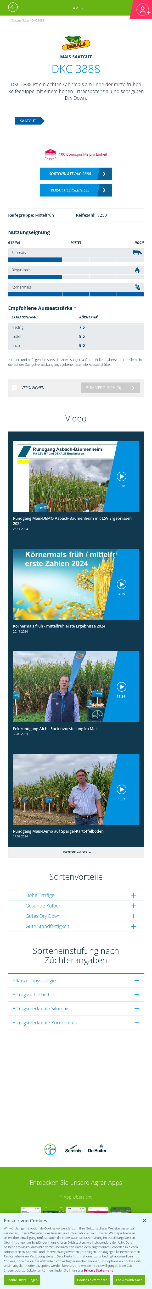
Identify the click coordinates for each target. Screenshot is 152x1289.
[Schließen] (144, 1220)
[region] (76, 1251)
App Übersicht (78, 1197)
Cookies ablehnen (129, 1280)
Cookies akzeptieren (92, 1280)
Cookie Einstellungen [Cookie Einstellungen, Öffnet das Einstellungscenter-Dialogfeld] (22, 1280)
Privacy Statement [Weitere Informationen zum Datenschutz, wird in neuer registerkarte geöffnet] (98, 1270)
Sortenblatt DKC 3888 (70, 173)
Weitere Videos (75, 852)
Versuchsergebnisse (70, 190)
